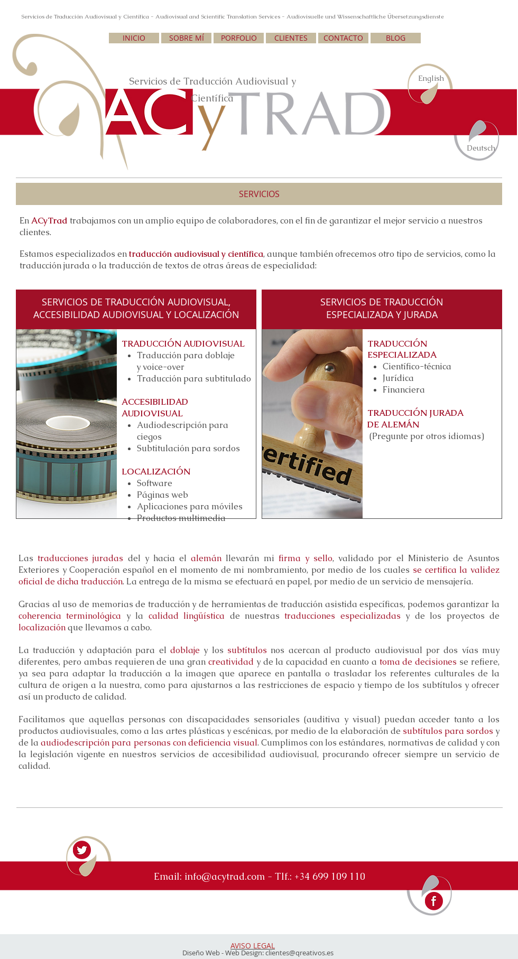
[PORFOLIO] (239, 38)
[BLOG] (396, 38)
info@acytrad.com (224, 876)
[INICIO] (134, 38)
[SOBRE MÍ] (186, 38)
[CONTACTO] (343, 38)
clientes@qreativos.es (299, 952)
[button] (259, 194)
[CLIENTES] (291, 38)
